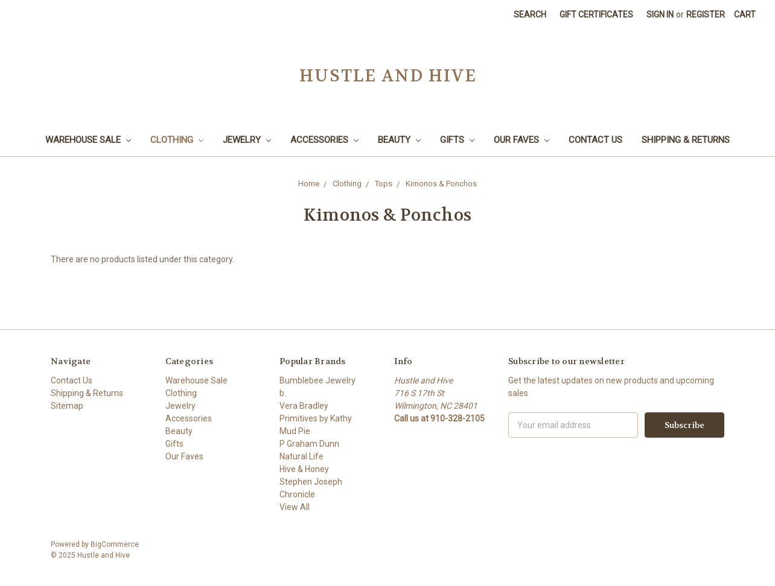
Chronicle (297, 494)
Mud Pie (294, 431)
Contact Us (595, 139)
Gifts (457, 139)
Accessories (324, 139)
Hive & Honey (304, 469)
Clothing (176, 139)
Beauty (399, 139)
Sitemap (67, 406)
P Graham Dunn (309, 444)
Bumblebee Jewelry (317, 380)
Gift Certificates (596, 14)
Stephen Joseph (310, 482)
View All (294, 507)
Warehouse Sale (88, 139)
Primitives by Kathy (315, 418)
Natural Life (301, 456)
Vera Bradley (303, 406)
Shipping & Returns (686, 139)
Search (530, 14)
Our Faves (521, 139)
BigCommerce (115, 544)
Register (705, 14)
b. (282, 393)
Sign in (660, 14)
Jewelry (247, 139)
